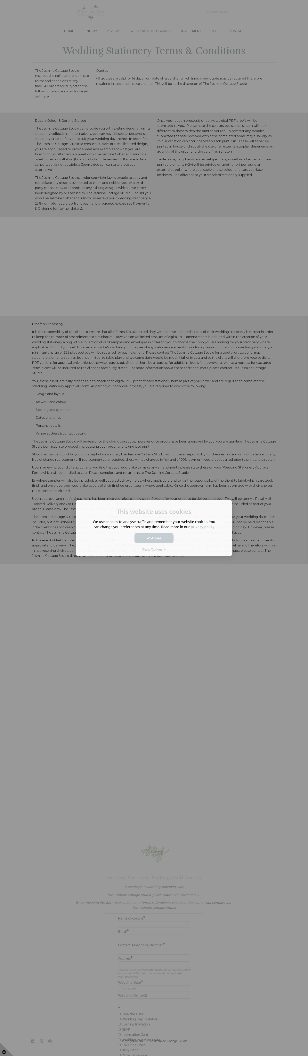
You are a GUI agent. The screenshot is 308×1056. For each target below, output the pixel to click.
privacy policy (202, 526)
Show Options (154, 549)
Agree (154, 538)
